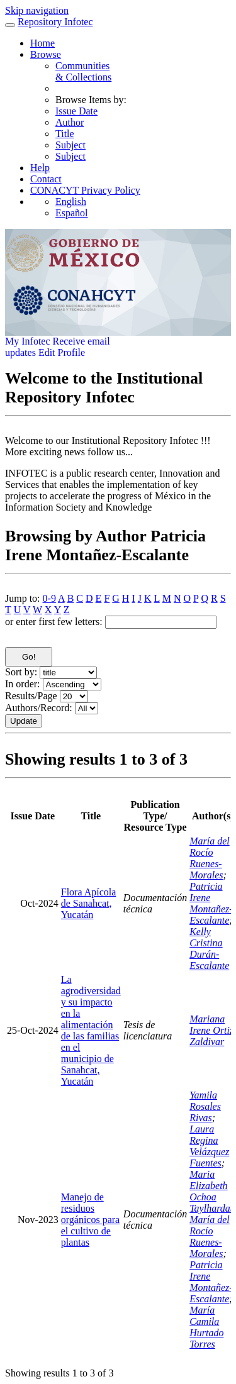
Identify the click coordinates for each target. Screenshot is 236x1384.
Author (69, 122)
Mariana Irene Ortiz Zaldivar (211, 1030)
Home (42, 43)
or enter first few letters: (54, 621)
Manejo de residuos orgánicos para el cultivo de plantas (90, 1220)
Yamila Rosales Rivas (205, 1106)
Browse (45, 54)
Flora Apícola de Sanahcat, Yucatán (88, 903)
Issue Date (76, 111)
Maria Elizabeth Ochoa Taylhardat (211, 1191)
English (70, 201)
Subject (70, 145)
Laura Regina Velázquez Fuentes (209, 1146)
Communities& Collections (83, 71)
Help (40, 167)
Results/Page (31, 695)
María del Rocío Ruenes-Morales (209, 858)
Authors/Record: (38, 707)
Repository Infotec (55, 21)
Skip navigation (37, 10)
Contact (46, 179)
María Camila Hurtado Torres (206, 1327)
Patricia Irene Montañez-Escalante (210, 903)
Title (64, 133)
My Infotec (27, 341)
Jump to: (22, 598)
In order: (22, 683)
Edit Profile (61, 352)
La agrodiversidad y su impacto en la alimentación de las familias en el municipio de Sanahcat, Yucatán (91, 1030)
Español (71, 213)
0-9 (49, 598)
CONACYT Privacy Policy (85, 190)
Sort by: (21, 672)
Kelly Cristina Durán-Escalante (209, 948)
